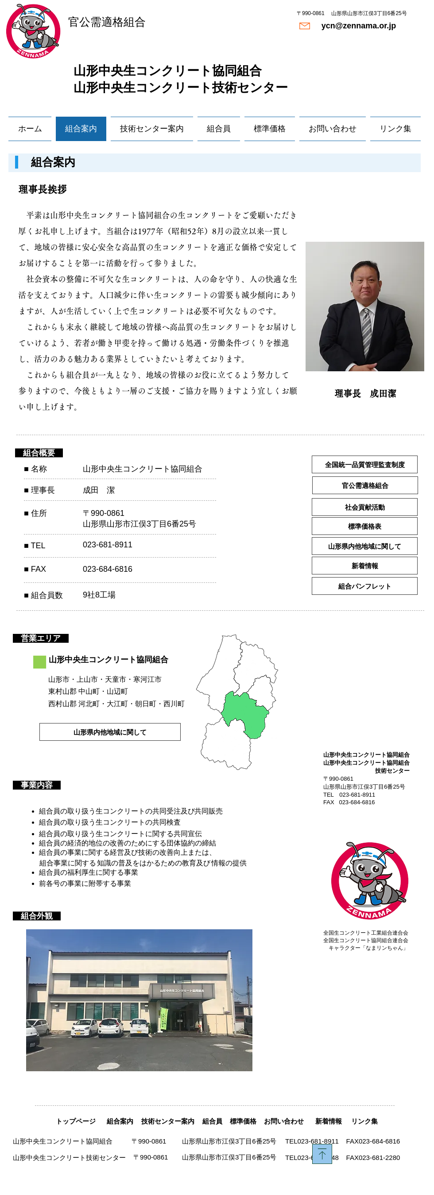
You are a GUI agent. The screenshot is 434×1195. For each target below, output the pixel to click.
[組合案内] (120, 1121)
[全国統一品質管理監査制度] (365, 464)
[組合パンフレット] (365, 586)
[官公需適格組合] (365, 485)
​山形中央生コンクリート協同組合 (168, 71)
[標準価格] (243, 1121)
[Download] (322, 1154)
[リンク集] (364, 1121)
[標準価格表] (365, 526)
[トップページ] (76, 1121)
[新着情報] (365, 565)
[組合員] (212, 1121)
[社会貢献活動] (365, 507)
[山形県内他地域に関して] (365, 546)
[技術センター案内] (167, 1121)
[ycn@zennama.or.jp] (358, 25)
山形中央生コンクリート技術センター (181, 87)
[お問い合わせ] (284, 1121)
